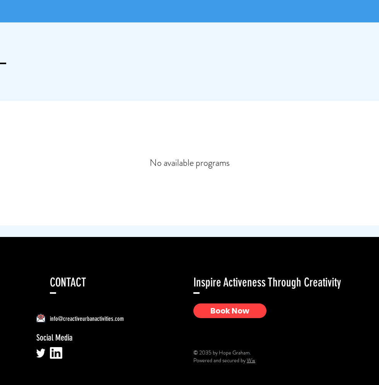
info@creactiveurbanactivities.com (87, 318)
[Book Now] (229, 310)
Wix (251, 360)
